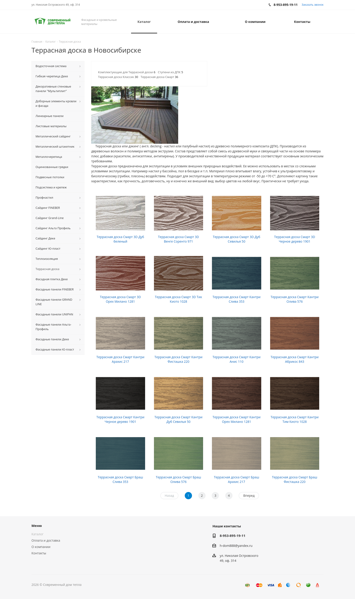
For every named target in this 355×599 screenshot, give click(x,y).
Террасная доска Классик (118, 77)
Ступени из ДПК (170, 72)
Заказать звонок (313, 5)
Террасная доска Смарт (159, 77)
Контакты (38, 553)
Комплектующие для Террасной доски (126, 72)
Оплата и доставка (45, 540)
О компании (40, 547)
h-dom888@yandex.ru (236, 545)
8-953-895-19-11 (232, 535)
